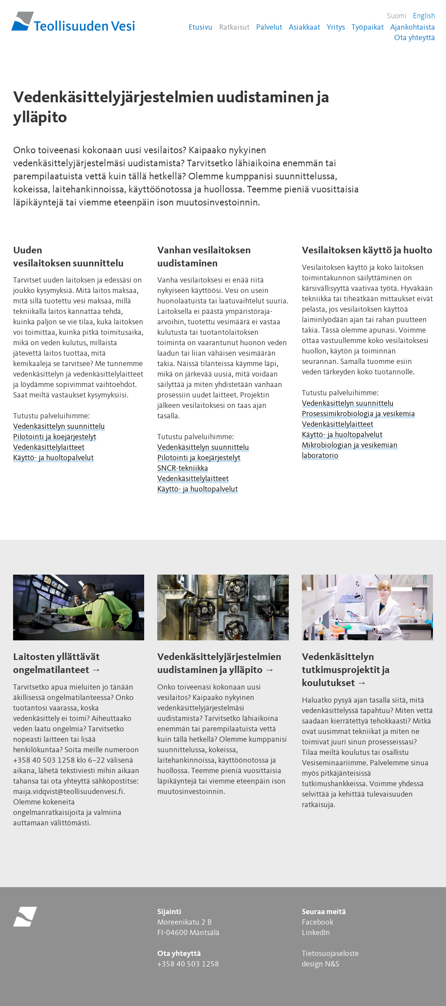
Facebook (317, 922)
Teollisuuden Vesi (73, 21)
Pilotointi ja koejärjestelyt (54, 437)
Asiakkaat (304, 27)
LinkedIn (316, 933)
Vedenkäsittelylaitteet (48, 447)
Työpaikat (367, 27)
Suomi (396, 16)
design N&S (320, 964)
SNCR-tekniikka (182, 468)
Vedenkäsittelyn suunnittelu (59, 427)
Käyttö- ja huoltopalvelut (53, 458)
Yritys (336, 27)
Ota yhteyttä (414, 38)
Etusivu (201, 27)
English (424, 16)
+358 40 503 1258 (188, 964)
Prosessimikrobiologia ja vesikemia (358, 414)
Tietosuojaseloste (330, 954)
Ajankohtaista (412, 27)
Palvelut (269, 27)
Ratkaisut (234, 27)
